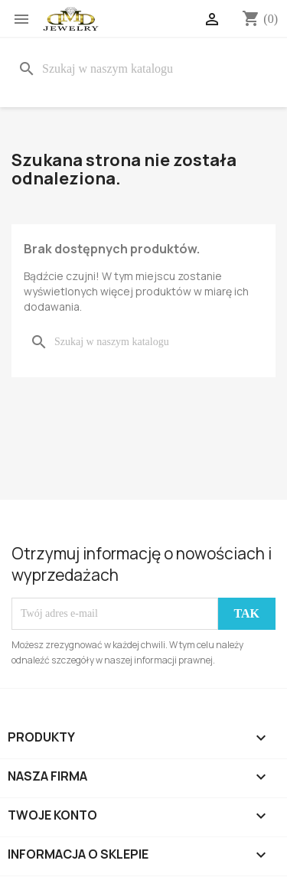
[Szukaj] (143, 69)
